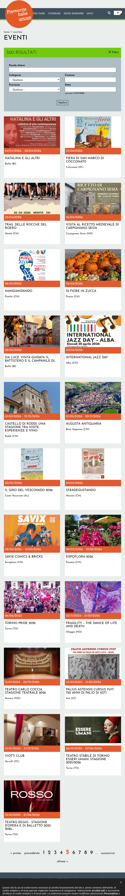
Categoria (15, 75)
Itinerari (54, 13)
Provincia (14, 85)
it (118, 12)
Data (68, 85)
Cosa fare (37, 13)
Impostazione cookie (94, 879)
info (90, 13)
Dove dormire (74, 13)
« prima (15, 853)
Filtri (115, 52)
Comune (70, 75)
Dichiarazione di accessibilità (48, 879)
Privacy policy (73, 879)
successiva (108, 853)
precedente (32, 853)
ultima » (62, 861)
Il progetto (25, 879)
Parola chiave (17, 65)
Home (6, 32)
